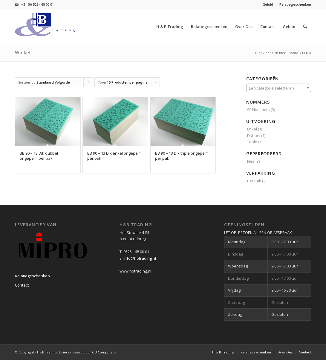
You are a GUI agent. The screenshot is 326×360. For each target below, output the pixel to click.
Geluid (268, 4)
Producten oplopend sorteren (88, 83)
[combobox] (278, 88)
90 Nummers (258, 109)
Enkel (252, 129)
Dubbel (253, 135)
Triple (252, 141)
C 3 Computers (104, 352)
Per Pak (254, 181)
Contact (22, 285)
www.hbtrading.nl (135, 271)
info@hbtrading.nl (139, 258)
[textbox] (279, 88)
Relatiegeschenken (295, 4)
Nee (251, 161)
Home (293, 52)
